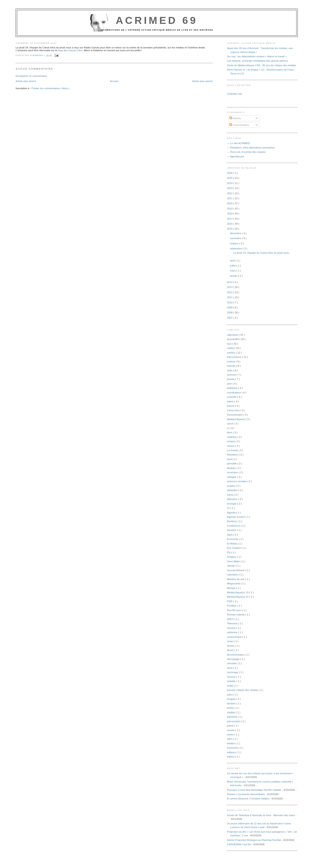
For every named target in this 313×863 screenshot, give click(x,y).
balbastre (232, 387)
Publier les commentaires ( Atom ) (51, 88)
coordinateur (234, 392)
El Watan (232, 543)
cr (228, 428)
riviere (231, 734)
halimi (230, 401)
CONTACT (233, 93)
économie (233, 747)
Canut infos (233, 410)
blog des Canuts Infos (70, 50)
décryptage (233, 659)
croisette (232, 396)
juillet (233, 265)
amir (230, 383)
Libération (233, 574)
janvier (234, 275)
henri (230, 667)
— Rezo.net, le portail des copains (246, 151)
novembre (236, 238)
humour (231, 676)
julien (230, 694)
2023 (230, 188)
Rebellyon (233, 454)
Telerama (232, 623)
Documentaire (235, 414)
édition (231, 756)
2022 (230, 193)
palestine (232, 716)
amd (230, 459)
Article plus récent (26, 81)
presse (231, 379)
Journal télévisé (236, 570)
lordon (231, 707)
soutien (231, 485)
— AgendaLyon (235, 156)
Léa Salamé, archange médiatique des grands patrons (257, 60)
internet (231, 365)
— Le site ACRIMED (238, 143)
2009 (230, 307)
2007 (230, 317)
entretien (232, 663)
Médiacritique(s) (236, 419)
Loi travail (232, 450)
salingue (232, 476)
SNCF (231, 619)
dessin (231, 645)
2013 (230, 287)
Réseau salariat (236, 614)
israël (230, 685)
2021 (230, 198)
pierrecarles (234, 721)
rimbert (231, 441)
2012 (230, 292)
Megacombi (234, 583)
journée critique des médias (243, 690)
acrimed (232, 374)
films (230, 432)
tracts (230, 494)
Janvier (231, 565)
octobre (234, 243)
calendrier (233, 334)
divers (230, 650)
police (230, 725)
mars (233, 270)
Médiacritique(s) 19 (238, 592)
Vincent (231, 627)
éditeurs (232, 752)
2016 (230, 223)
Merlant (231, 588)
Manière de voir (236, 579)
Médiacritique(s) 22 (238, 596)
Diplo (230, 534)
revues (231, 730)
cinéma (231, 361)
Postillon (232, 605)
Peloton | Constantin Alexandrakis (246, 794)
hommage (233, 672)
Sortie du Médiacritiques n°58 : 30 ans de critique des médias (261, 65)
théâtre (231, 743)
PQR (230, 601)
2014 (230, 282)
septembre (236, 248)
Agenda (231, 512)
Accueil (114, 81)
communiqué (234, 636)
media (231, 348)
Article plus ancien (202, 81)
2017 (230, 218)
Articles (235, 118)
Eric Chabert (234, 547)
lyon (229, 343)
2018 (230, 213)
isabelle (231, 681)
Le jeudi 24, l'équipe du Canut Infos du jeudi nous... (262, 252)
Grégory (232, 556)
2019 (230, 208)
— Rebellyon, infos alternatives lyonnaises (251, 147)
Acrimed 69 (157, 20)
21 (228, 507)
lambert (231, 703)
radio (230, 370)
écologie (232, 503)
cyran (230, 641)
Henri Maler (234, 561)
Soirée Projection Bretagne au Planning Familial (254, 839)
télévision (232, 499)
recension (233, 472)
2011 (230, 297)
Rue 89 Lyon (234, 610)
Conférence (234, 525)
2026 (230, 172)
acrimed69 (233, 339)
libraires (231, 468)
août (233, 260)
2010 (230, 302)
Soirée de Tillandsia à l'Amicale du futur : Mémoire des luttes (261, 815)
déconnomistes (236, 654)
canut (230, 423)
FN (229, 552)
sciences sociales (237, 481)
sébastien (232, 490)
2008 (230, 312)
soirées (231, 352)
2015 (230, 228)
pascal (231, 405)
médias (231, 712)
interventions (234, 356)
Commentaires (239, 124)
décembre (236, 233)
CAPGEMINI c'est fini (239, 844)
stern (230, 738)
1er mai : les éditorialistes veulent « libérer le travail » (257, 56)
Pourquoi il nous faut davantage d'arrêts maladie (254, 789)
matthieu (232, 437)
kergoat (231, 698)
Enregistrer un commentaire (31, 75)
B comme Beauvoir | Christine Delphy (248, 798)
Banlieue (232, 521)
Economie (233, 539)
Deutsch (232, 530)
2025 (230, 177)
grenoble (232, 463)
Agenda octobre (236, 516)
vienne (231, 445)
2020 (230, 203)
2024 (230, 183)
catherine (232, 632)
